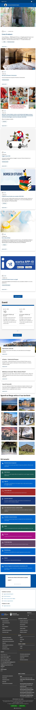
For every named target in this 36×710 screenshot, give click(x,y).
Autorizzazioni (4, 646)
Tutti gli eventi (17, 335)
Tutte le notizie (18, 296)
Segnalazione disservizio (24, 656)
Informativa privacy (5, 679)
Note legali (4, 681)
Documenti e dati (5, 632)
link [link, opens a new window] (27, 703)
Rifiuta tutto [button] (22, 705)
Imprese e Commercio (24, 626)
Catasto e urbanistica (23, 630)
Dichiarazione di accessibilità (7, 683)
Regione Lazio (4, 1)
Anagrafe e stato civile (24, 620)
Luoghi (21, 646)
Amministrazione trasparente (7, 675)
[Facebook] (28, 615)
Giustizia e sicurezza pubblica (7, 639)
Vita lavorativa (22, 624)
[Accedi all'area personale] (31, 1)
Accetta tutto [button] (14, 705)
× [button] (34, 698)
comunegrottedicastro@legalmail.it (8, 662)
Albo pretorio (4, 677)
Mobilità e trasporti (23, 632)
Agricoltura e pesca (5, 648)
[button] (18, 708)
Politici (3, 628)
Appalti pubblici (22, 628)
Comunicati (22, 639)
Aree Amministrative (6, 622)
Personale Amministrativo (7, 630)
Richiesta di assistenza (24, 659)
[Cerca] (33, 5)
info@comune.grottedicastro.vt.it (7, 665)
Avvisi (5, 31)
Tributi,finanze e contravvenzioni (8, 641)
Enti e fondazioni (5, 626)
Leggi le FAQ (22, 657)
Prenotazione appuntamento (25, 654)
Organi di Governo (5, 620)
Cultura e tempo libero (24, 622)
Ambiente (4, 643)
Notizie (4, 275)
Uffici (3, 624)
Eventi (21, 648)
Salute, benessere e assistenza (7, 645)
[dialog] (18, 703)
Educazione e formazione (6, 637)
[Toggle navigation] (2, 5)
